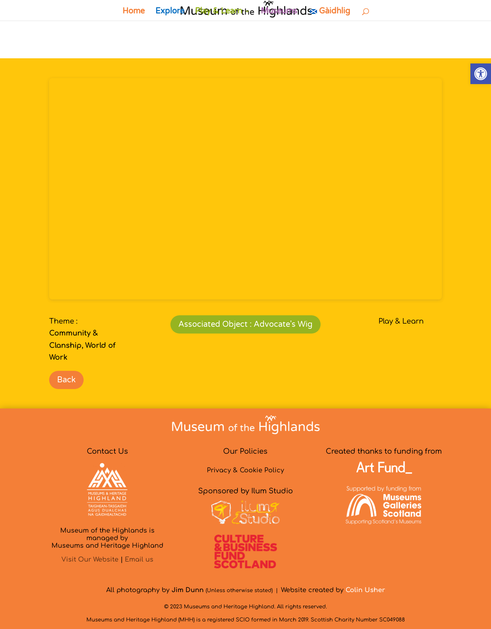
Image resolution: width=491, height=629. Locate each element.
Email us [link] (139, 559)
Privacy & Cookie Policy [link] (245, 470)
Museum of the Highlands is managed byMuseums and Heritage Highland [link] (107, 538)
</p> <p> (245, 188)
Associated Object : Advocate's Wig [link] (245, 324)
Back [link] (66, 380)
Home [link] (133, 12)
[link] (480, 73)
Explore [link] (169, 12)
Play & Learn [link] (218, 12)
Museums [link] (279, 12)
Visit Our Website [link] (89, 559)
